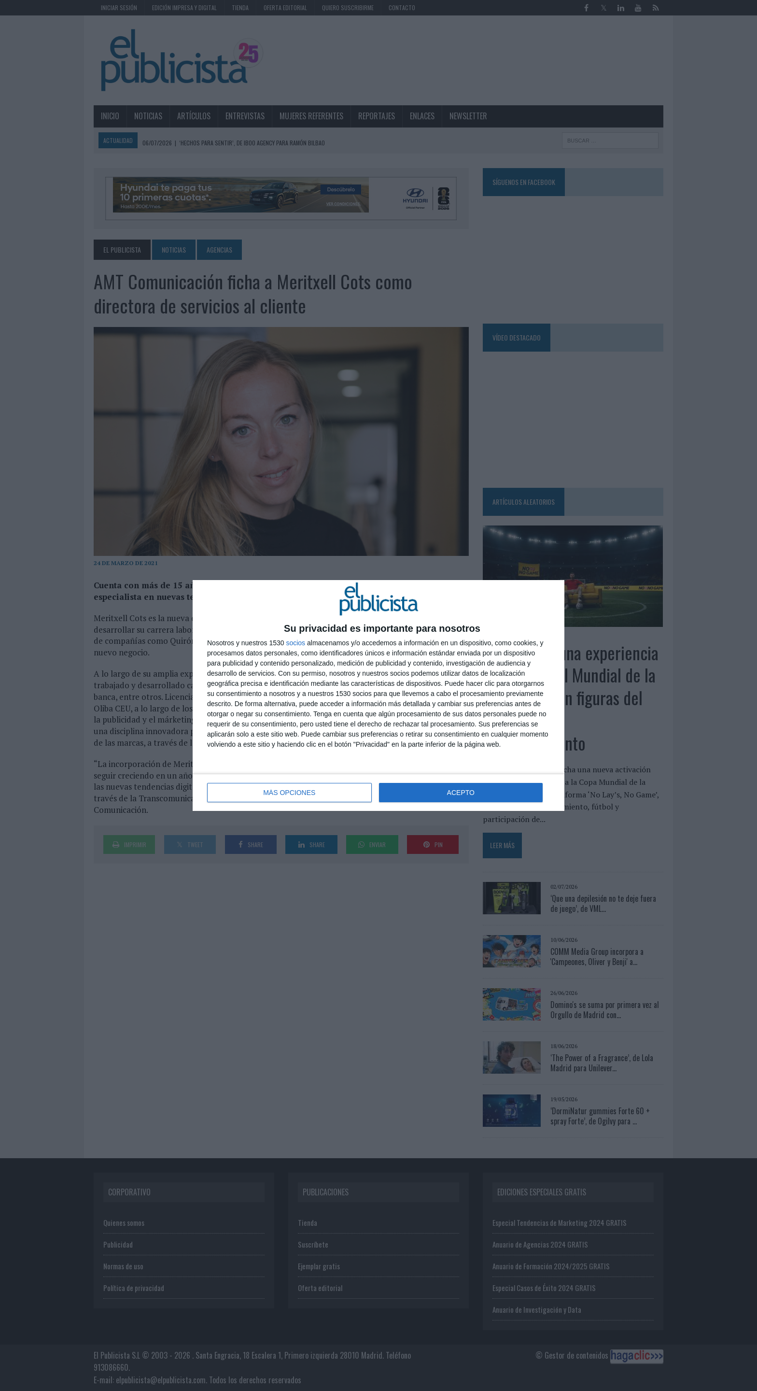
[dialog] (378, 695)
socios (295, 642)
